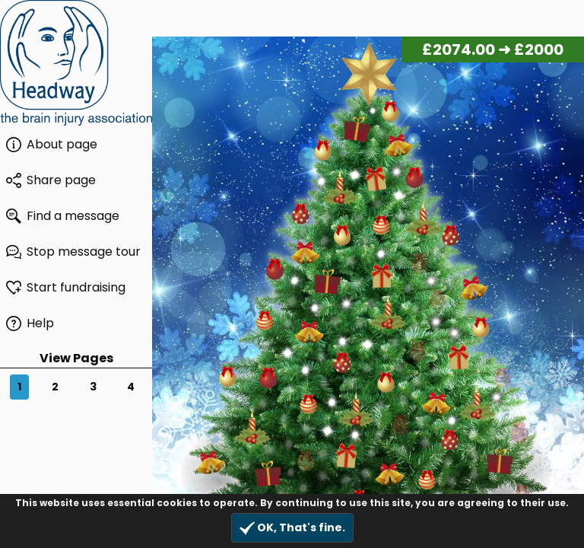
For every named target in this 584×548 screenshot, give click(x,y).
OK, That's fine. (292, 528)
